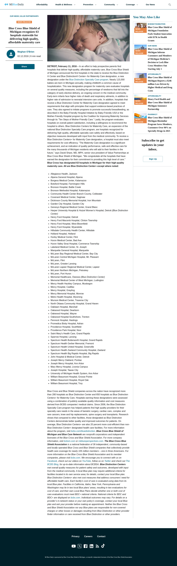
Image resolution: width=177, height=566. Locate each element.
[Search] (170, 4)
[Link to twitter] (79, 547)
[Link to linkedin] (91, 547)
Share (24, 66)
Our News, (14, 16)
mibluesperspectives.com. (91, 441)
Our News (150, 4)
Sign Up (153, 159)
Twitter (107, 461)
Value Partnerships (29, 16)
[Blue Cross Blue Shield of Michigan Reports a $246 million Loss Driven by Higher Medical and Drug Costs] (140, 78)
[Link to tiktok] (103, 547)
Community (111, 4)
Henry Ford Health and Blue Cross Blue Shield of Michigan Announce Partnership (160, 104)
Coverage (132, 4)
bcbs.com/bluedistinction (83, 431)
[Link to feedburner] (97, 547)
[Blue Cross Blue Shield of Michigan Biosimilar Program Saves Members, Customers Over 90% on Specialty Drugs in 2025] (140, 118)
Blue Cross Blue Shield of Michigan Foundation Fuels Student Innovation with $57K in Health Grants (160, 34)
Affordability (42, 4)
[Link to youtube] (73, 547)
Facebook (52, 461)
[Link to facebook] (85, 547)
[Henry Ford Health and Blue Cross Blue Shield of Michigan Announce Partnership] (140, 100)
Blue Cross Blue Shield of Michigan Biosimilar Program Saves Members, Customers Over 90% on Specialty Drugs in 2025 (160, 124)
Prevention (90, 4)
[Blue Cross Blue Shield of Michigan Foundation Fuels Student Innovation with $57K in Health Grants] (140, 28)
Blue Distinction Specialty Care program (88, 79)
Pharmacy (152, 114)
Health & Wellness (65, 4)
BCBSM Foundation (156, 24)
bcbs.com (75, 458)
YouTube (86, 461)
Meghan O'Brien (25, 52)
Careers (88, 536)
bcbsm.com (69, 441)
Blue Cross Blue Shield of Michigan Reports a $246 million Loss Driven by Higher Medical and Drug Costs (160, 84)
